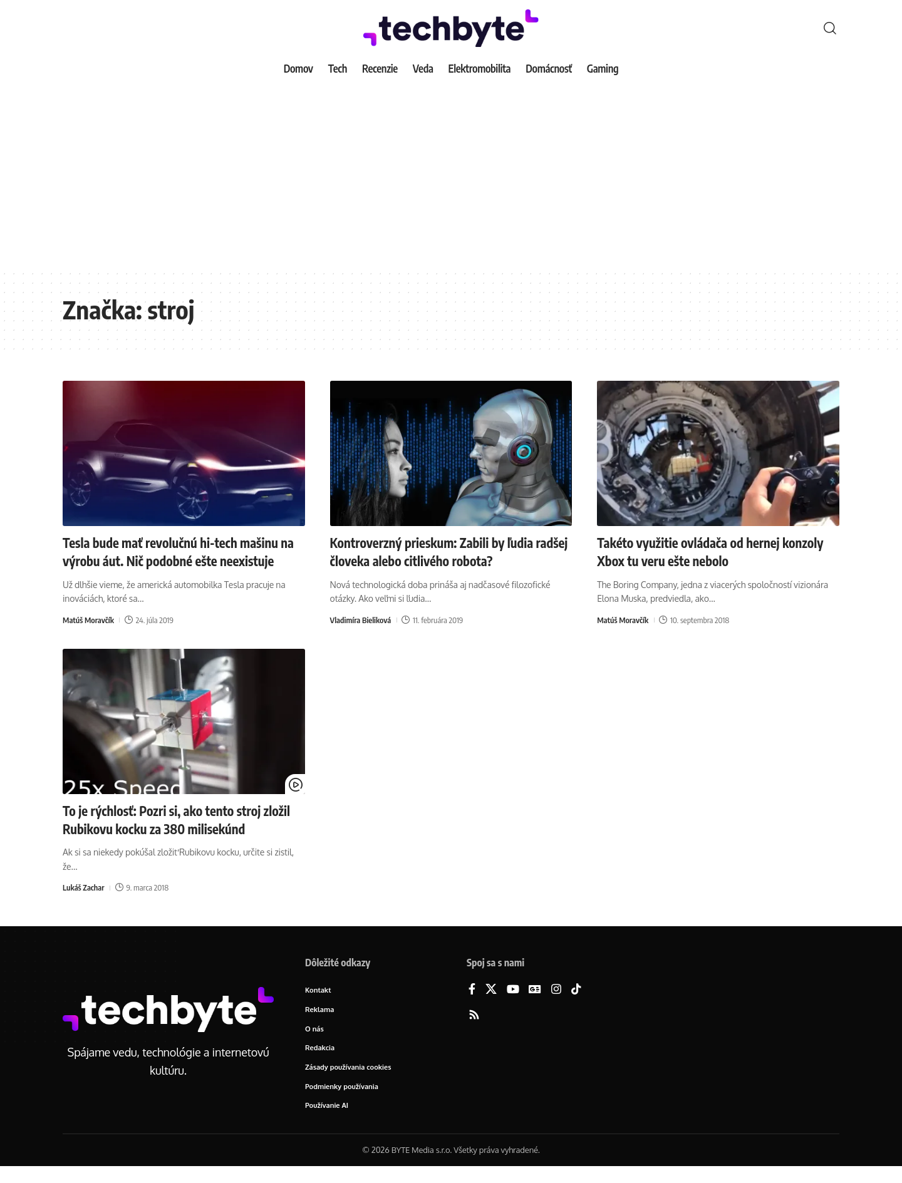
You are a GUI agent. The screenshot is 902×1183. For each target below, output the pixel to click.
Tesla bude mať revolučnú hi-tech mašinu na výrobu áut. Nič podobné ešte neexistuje (178, 560)
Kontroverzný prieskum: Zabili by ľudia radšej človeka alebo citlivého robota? (439, 551)
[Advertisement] (451, 175)
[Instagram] (556, 1006)
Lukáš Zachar (84, 904)
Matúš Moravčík (89, 637)
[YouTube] (513, 1006)
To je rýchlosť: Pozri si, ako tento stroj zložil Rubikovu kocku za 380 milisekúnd (176, 836)
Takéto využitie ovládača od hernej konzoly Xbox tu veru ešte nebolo (695, 551)
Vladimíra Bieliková (361, 619)
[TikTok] (576, 1006)
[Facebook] (472, 1006)
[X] (491, 1006)
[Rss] (474, 1031)
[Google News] (535, 1006)
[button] (830, 28)
